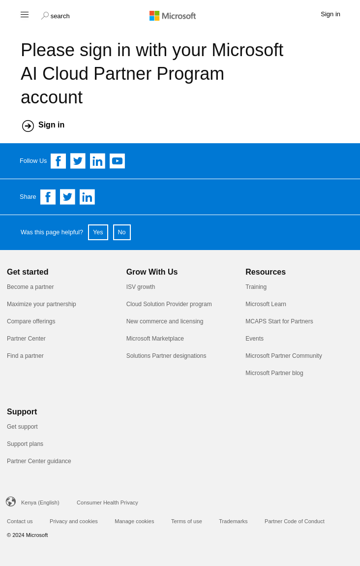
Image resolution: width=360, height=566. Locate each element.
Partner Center (26, 338)
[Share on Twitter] (68, 197)
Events (254, 338)
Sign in (51, 125)
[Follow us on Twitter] (78, 161)
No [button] (122, 232)
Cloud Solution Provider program (169, 304)
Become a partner (30, 286)
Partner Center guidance (39, 461)
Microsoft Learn (265, 304)
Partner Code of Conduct (295, 521)
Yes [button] (98, 232)
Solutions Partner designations (166, 355)
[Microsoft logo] (180, 15)
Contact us (20, 521)
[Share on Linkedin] (87, 197)
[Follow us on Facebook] (58, 161)
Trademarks (233, 521)
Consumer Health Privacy (107, 502)
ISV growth (140, 286)
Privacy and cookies (74, 521)
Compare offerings (31, 321)
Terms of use (186, 521)
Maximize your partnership (41, 304)
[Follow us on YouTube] (117, 161)
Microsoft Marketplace (155, 338)
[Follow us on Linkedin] (98, 161)
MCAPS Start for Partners (279, 321)
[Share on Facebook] (48, 197)
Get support (22, 426)
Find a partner (25, 355)
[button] (55, 15)
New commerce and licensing (165, 321)
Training (256, 286)
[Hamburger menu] (23, 14)
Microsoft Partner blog (274, 373)
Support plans (25, 443)
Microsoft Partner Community (283, 355)
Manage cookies (134, 521)
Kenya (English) (40, 502)
